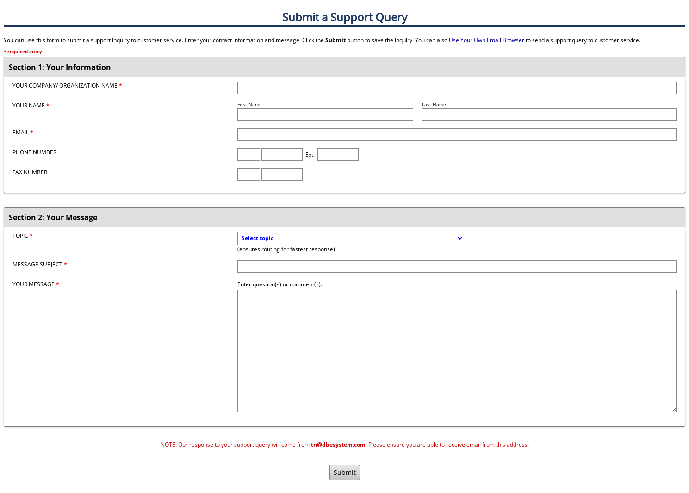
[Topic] (350, 238)
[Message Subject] (457, 266)
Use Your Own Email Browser (486, 40)
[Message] (457, 351)
